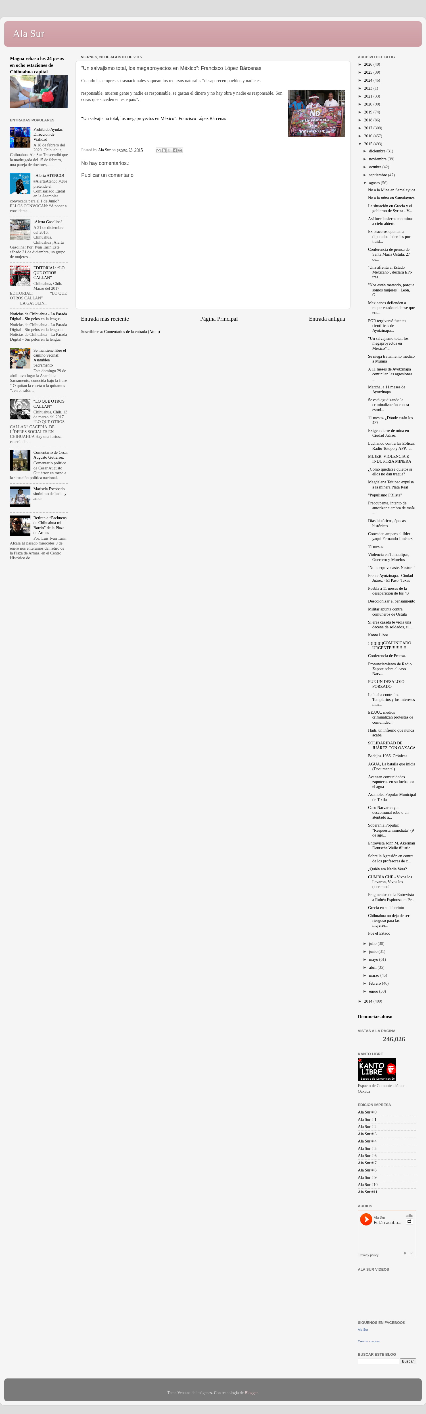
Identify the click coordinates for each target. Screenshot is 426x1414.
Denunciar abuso (375, 1016)
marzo (375, 975)
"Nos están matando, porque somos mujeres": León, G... (391, 290)
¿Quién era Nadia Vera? (387, 869)
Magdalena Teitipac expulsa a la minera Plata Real (391, 484)
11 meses (375, 546)
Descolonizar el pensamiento (391, 601)
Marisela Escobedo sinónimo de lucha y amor (50, 493)
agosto (375, 183)
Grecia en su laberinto (386, 907)
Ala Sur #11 (367, 1192)
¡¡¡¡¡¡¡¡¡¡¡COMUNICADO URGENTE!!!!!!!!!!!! (389, 645)
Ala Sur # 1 (367, 1119)
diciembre (378, 151)
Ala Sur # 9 (367, 1177)
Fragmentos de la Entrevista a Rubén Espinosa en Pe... (391, 897)
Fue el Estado (379, 933)
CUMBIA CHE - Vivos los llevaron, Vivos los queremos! (390, 882)
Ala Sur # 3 (367, 1134)
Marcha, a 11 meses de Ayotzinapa (386, 389)
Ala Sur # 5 (367, 1148)
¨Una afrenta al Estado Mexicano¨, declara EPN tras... (390, 272)
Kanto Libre (378, 635)
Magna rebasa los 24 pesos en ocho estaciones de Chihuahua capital (37, 65)
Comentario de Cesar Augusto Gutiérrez (51, 454)
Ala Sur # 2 (367, 1126)
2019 (368, 112)
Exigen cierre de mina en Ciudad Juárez (388, 433)
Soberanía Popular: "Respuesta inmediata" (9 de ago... (391, 830)
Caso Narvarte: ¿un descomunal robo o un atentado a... (388, 812)
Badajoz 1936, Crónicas (387, 755)
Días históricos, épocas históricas (387, 523)
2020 (368, 104)
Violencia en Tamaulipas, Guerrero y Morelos (388, 557)
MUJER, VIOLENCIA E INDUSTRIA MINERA (389, 458)
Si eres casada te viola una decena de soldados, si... (390, 624)
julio (373, 943)
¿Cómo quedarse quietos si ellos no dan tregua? (390, 471)
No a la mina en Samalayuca (391, 198)
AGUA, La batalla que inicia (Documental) (391, 766)
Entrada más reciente (105, 319)
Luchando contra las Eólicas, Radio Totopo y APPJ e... (391, 445)
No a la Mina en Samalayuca (391, 190)
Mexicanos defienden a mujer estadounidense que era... (391, 308)
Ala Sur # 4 (367, 1141)
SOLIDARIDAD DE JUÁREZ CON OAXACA (392, 745)
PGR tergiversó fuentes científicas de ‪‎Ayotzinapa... (387, 325)
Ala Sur (28, 33)
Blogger (251, 1392)
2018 (368, 120)
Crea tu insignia (368, 1341)
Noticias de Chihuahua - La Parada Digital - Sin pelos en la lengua (38, 316)
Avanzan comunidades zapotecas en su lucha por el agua (391, 782)
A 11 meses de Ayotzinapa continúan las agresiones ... (390, 374)
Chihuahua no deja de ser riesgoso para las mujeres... (388, 920)
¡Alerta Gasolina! (48, 222)
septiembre (378, 175)
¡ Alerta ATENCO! (49, 175)
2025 (368, 72)
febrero (375, 983)
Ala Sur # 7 (367, 1163)
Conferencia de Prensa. (387, 655)
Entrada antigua (327, 319)
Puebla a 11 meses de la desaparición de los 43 (388, 590)
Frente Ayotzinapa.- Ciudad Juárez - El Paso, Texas (390, 578)
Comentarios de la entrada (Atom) (132, 331)
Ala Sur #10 (368, 1184)
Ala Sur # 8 (367, 1170)
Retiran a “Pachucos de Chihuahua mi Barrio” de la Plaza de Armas (50, 525)
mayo (374, 959)
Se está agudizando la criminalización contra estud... (388, 405)
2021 (368, 96)
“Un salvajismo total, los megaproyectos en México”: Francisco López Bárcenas (153, 118)
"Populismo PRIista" (385, 495)
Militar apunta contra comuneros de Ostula (387, 611)
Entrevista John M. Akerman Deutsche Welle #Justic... (391, 845)
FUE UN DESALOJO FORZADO (386, 684)
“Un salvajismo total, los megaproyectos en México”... (388, 343)
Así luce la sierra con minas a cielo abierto (390, 221)
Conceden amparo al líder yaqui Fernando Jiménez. (390, 536)
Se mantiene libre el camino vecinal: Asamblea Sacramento (50, 357)
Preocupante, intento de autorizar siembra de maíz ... (391, 508)
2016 (368, 136)
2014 (368, 1001)
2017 (368, 128)
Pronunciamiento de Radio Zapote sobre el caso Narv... (390, 669)
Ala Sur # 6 (367, 1155)
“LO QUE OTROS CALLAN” (49, 403)
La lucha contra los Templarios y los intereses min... (391, 699)
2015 (368, 144)
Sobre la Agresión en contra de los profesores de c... (391, 858)
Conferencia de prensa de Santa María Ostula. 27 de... (389, 254)
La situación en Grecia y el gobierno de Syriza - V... (390, 208)
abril (373, 967)
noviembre (378, 159)
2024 (368, 80)
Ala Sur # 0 (367, 1112)
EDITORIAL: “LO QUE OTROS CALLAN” (49, 273)
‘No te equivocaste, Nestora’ (391, 567)
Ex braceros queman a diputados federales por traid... (389, 236)
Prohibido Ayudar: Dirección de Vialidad (48, 134)
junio (374, 951)
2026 (368, 64)
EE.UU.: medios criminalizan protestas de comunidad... (390, 717)
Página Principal (219, 319)
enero (374, 991)
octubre (376, 167)
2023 (368, 88)
